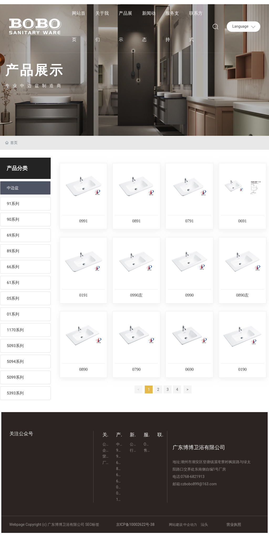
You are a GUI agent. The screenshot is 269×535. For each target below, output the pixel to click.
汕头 (204, 524)
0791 (189, 221)
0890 (83, 369)
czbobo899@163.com (199, 484)
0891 (136, 221)
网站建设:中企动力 (183, 525)
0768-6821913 (192, 476)
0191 (83, 295)
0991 (83, 221)
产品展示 (34, 70)
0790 (136, 369)
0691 (242, 221)
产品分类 (17, 168)
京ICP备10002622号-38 (135, 524)
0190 (242, 369)
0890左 (242, 295)
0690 (189, 369)
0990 (189, 295)
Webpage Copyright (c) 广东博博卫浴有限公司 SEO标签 (54, 524)
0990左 (136, 295)
